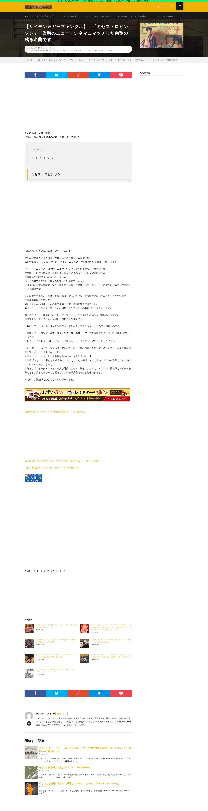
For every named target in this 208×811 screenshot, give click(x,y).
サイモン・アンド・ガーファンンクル (43, 58)
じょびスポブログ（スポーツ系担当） (101, 16)
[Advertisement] (78, 115)
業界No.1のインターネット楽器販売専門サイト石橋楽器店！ (56, 419)
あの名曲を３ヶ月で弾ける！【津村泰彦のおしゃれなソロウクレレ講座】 (63, 468)
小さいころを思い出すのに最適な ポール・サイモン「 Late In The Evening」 (79, 790)
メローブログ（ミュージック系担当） (140, 16)
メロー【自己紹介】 (71, 16)
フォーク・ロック (48, 55)
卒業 (112, 58)
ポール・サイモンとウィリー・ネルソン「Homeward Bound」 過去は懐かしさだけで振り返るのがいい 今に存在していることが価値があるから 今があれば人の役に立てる (111, 635)
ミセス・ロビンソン (101, 58)
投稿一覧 (61, 721)
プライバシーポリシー (37, 22)
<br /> (33, 512)
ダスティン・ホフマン (68, 58)
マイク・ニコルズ (85, 58)
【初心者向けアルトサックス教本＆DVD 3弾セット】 (52, 475)
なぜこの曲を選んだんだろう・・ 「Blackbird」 (66, 774)
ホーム (28, 16)
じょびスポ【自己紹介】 (46, 16)
